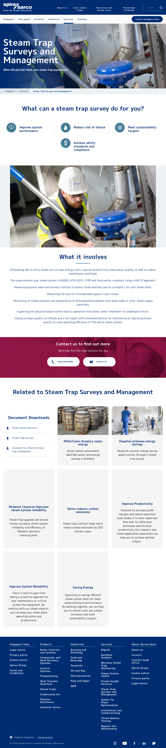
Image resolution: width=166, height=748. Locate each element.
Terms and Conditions (17, 672)
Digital (105, 649)
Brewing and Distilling (78, 651)
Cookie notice (18, 660)
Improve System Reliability (28, 586)
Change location (45, 737)
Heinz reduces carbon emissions (83, 510)
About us (137, 649)
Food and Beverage (76, 659)
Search (161, 7)
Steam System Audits (110, 675)
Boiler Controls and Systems (50, 651)
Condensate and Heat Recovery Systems (50, 660)
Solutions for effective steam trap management (28, 449)
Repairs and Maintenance (109, 727)
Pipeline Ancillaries (47, 701)
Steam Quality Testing (110, 719)
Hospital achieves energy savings (137, 443)
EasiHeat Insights (107, 656)
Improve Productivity (137, 504)
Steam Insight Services (110, 683)
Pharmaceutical (80, 675)
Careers (137, 655)
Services (23, 91)
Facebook (134, 743)
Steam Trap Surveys (22, 437)
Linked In (144, 743)
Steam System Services (24, 427)
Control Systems (45, 670)
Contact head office (140, 661)
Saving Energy (83, 587)
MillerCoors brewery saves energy (83, 443)
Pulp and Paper (80, 680)
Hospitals (77, 665)
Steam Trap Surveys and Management (109, 692)
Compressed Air (50, 694)
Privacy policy (19, 655)
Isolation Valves (50, 707)
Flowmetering (49, 676)
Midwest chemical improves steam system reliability (29, 508)
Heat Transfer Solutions (49, 683)
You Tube (124, 743)
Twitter (153, 743)
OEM (73, 686)
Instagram (115, 743)
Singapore (10, 91)
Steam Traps (48, 689)
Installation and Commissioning (111, 712)
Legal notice (18, 649)
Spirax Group (18, 665)
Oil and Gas (78, 670)
